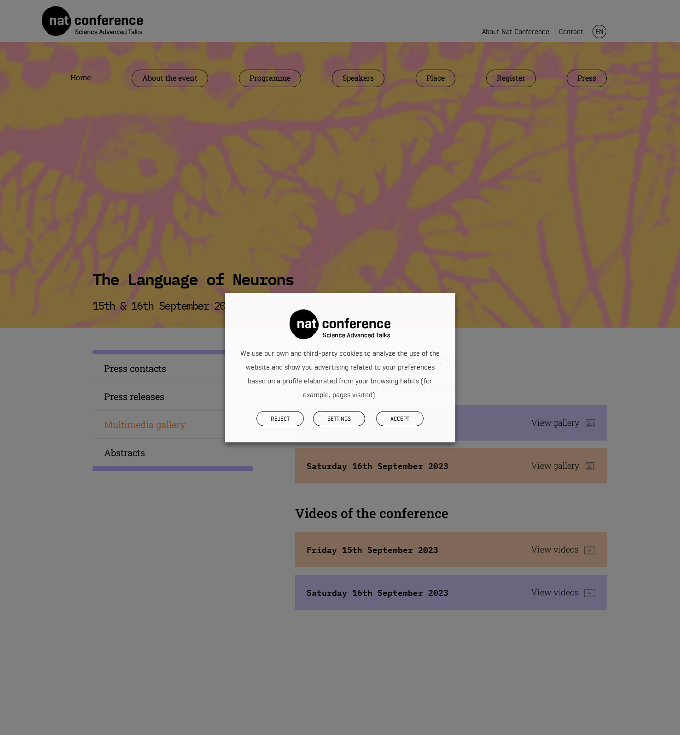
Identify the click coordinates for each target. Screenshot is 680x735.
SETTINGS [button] (339, 418)
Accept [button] (399, 418)
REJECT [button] (280, 418)
